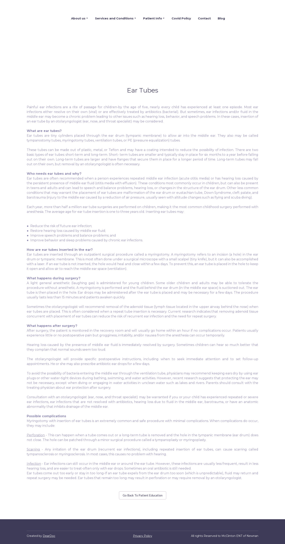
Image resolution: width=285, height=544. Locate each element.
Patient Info (152, 18)
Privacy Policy (142, 536)
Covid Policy (181, 18)
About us (78, 18)
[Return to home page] (41, 18)
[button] (142, 495)
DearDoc (49, 536)
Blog (221, 18)
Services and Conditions (114, 18)
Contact (204, 18)
